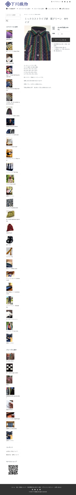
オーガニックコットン (12, 315)
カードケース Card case (12, 132)
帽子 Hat (9, 240)
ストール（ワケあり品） (12, 327)
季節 (9, 380)
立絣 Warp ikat (10, 59)
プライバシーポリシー (47, 487)
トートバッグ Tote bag (12, 168)
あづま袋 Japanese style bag (13, 216)
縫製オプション (10, 192)
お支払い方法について (12, 451)
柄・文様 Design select (12, 368)
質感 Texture (9, 405)
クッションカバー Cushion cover (13, 276)
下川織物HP (10, 9)
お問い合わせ (64, 9)
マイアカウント (56, 1)
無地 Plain (9, 35)
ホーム (25, 14)
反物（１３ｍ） (10, 339)
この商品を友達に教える (60, 47)
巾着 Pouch (10, 229)
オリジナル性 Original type (13, 415)
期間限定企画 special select (13, 392)
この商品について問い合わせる (62, 49)
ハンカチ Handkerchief (12, 203)
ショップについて (51, 9)
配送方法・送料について (12, 454)
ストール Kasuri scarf (11, 142)
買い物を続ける (58, 51)
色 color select (10, 357)
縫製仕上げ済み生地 (11, 425)
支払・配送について (21, 487)
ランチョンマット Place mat (13, 155)
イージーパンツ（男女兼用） (12, 302)
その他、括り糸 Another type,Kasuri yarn (13, 99)
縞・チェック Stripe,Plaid (12, 47)
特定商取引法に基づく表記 (34, 487)
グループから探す (38, 9)
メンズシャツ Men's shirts (34, 14)
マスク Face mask (11, 180)
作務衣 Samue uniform (12, 122)
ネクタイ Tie (9, 252)
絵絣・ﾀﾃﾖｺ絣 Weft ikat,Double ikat (13, 71)
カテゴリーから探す (23, 9)
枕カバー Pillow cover (11, 264)
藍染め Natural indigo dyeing (12, 85)
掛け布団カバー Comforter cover (13, 288)
